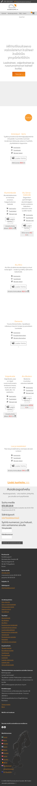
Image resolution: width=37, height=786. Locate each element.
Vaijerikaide (10, 376)
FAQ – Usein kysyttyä (22, 14)
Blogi (3, 707)
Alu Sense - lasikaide (26, 194)
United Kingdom (8, 769)
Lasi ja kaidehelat (18, 446)
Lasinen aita (5, 662)
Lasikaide (5, 657)
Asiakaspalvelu (12, 13)
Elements (18, 321)
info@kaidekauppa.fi (10, 518)
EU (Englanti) (7, 772)
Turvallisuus (5, 611)
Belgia (5, 762)
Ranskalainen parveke (9, 637)
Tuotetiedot (17, 150)
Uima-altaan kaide (8, 665)
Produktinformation (19, 335)
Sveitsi (5, 756)
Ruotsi (5, 737)
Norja (5, 740)
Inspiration (16, 332)
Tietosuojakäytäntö (8, 607)
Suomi (5, 747)
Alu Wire (18, 265)
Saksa (5, 750)
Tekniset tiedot (17, 153)
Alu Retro (4, 623)
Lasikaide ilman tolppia (9, 627)
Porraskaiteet (6, 655)
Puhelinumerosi (7, 534)
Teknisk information (19, 338)
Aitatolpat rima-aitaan (9, 642)
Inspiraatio (16, 147)
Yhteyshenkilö (7, 528)
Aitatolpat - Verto (18, 134)
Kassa (35, 13)
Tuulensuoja (5, 653)
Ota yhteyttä (6, 602)
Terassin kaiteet (6, 648)
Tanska (5, 743)
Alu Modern (27, 376)
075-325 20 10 (8, 1)
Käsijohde (5, 639)
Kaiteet (4, 13)
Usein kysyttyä (6, 609)
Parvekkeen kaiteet (8, 650)
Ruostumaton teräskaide (9, 625)
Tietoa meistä (6, 704)
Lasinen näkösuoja (7, 660)
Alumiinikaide (10, 193)
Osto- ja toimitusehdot (9, 604)
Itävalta (5, 753)
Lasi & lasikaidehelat (8, 630)
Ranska (5, 759)
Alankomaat (7, 766)
